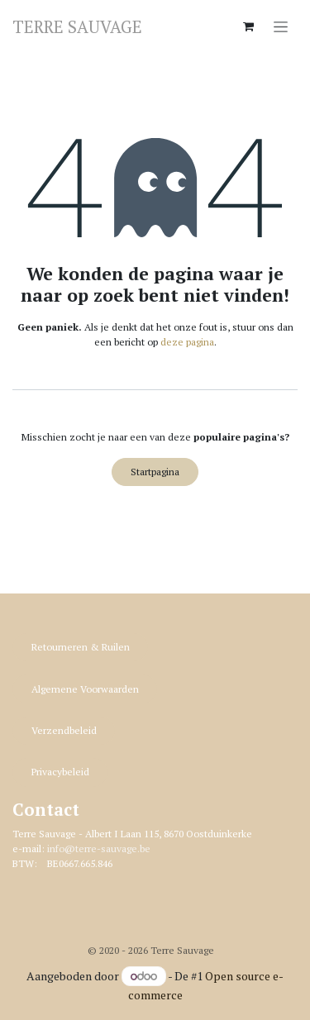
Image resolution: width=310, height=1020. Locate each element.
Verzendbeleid (64, 730)
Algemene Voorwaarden (85, 689)
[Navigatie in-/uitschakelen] (281, 26)
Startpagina (155, 471)
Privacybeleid (60, 771)
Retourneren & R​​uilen (80, 647)
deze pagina (187, 342)
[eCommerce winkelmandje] (248, 26)
